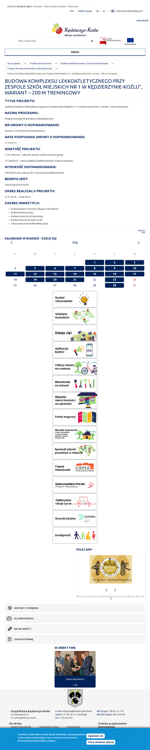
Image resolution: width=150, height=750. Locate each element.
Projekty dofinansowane (40, 63)
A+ (97, 11)
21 (74, 279)
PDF (143, 233)
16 (114, 273)
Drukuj (141, 231)
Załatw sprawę (23, 639)
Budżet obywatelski (21, 727)
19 (35, 279)
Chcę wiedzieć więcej (101, 742)
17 (134, 273)
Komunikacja (74, 727)
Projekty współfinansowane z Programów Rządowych (84, 63)
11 (15, 273)
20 (54, 279)
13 (54, 273)
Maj (75, 242)
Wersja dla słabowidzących (129, 11)
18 (111, 599)
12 (35, 273)
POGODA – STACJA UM (68, 7)
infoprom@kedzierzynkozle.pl (77, 711)
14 (74, 273)
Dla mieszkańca (24, 618)
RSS (72, 11)
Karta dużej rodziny (49, 727)
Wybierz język (85, 11)
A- (104, 11)
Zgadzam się (95, 736)
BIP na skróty (22, 629)
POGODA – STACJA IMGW (45, 7)
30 (114, 285)
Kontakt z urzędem (26, 608)
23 (114, 279)
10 (134, 268)
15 (94, 273)
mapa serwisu (142, 20)
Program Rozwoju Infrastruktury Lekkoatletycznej (29, 68)
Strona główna (13, 63)
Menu (75, 52)
